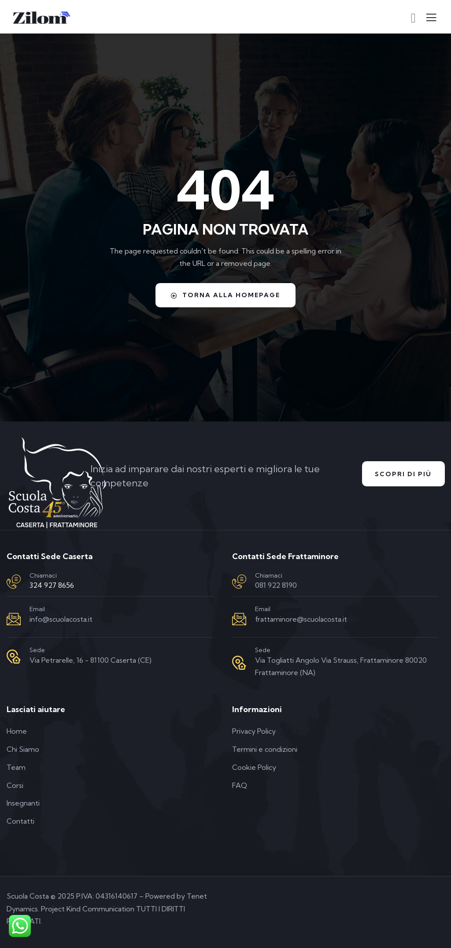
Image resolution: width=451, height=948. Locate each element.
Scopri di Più (403, 474)
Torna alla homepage (225, 295)
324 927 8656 (52, 585)
